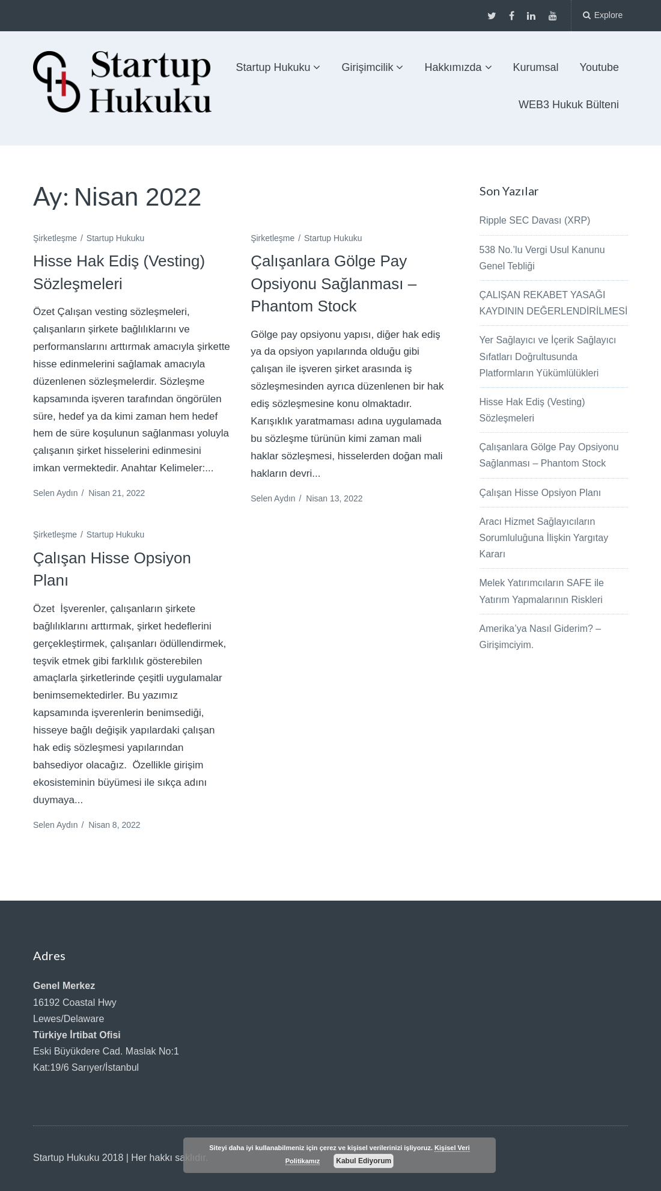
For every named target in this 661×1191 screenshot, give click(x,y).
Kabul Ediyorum (363, 1161)
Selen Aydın (55, 493)
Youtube (599, 67)
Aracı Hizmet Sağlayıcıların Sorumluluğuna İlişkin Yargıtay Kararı (544, 537)
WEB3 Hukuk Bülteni (569, 105)
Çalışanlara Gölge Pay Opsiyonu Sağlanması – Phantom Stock (333, 283)
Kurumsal (536, 67)
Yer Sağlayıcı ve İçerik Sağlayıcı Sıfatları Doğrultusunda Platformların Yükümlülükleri (548, 356)
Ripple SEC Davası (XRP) (535, 220)
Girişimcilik (367, 67)
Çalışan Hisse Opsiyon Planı (541, 493)
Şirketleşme (55, 238)
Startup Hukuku (273, 67)
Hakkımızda (452, 67)
